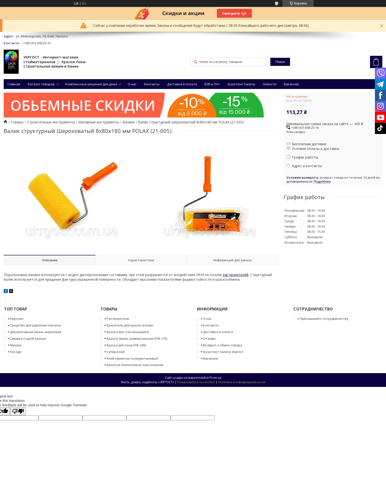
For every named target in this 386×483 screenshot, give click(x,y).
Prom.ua (215, 378)
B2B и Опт (212, 84)
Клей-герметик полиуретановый (132, 358)
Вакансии (291, 84)
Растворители (118, 318)
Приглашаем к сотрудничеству (324, 318)
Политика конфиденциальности (241, 382)
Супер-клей (116, 352)
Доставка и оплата (182, 84)
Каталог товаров (41, 84)
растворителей (235, 274)
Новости (269, 84)
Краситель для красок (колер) (130, 325)
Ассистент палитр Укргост (223, 352)
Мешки (15, 345)
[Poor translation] (18, 411)
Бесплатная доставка (309, 144)
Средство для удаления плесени (35, 325)
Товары (17, 122)
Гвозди (15, 352)
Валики (129, 122)
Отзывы (209, 338)
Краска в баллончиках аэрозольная (135, 365)
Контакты (152, 84)
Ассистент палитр (241, 84)
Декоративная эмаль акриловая (35, 332)
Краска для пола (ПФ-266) (126, 345)
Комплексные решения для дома (91, 84)
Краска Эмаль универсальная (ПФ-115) (137, 338)
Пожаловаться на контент (196, 382)
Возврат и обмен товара (222, 345)
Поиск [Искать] (280, 62)
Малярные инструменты (98, 122)
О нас (132, 84)
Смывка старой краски (28, 338)
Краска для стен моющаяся (128, 332)
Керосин (16, 318)
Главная (13, 84)
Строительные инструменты (51, 122)
